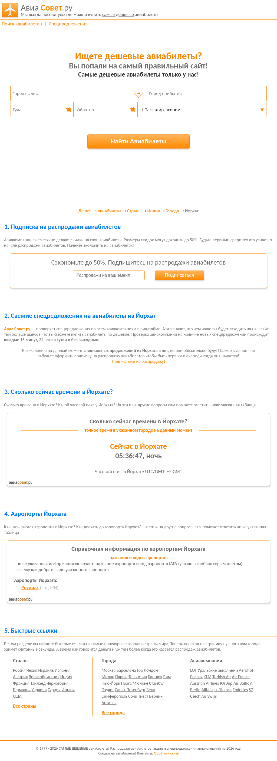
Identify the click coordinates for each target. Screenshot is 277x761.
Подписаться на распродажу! (138, 361)
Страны (134, 211)
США (17, 696)
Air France (241, 676)
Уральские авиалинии (218, 670)
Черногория (57, 683)
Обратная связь (166, 753)
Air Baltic (241, 683)
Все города (113, 713)
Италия (68, 689)
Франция (21, 683)
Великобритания (44, 676)
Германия (22, 689)
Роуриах (30, 588)
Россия (19, 670)
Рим (167, 676)
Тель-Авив (137, 676)
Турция (54, 689)
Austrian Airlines (204, 683)
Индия (153, 211)
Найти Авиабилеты (138, 141)
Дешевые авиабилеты (99, 211)
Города (172, 211)
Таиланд (37, 683)
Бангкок (155, 676)
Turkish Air (221, 676)
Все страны (24, 706)
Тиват (143, 696)
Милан (108, 676)
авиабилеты (90, 10)
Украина (39, 689)
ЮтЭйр (226, 683)
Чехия (32, 670)
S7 (251, 689)
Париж (121, 676)
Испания (62, 670)
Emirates (240, 689)
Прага (126, 683)
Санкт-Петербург (130, 689)
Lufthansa (223, 689)
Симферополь (114, 696)
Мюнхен (140, 683)
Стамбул (156, 683)
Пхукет (108, 689)
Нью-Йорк (111, 683)
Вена (150, 689)
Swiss (212, 696)
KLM (208, 676)
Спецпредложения (68, 24)
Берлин (156, 696)
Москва (109, 670)
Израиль (46, 670)
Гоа (140, 670)
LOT (193, 670)
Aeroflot (246, 670)
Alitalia (207, 689)
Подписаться (179, 275)
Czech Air (198, 696)
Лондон (151, 670)
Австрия (20, 676)
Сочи (132, 696)
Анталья (109, 702)
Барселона (126, 670)
